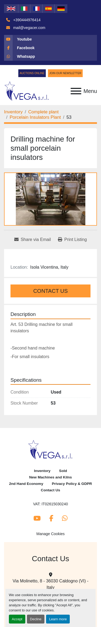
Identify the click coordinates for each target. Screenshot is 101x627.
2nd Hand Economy (26, 484)
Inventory (42, 471)
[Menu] (76, 91)
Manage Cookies (50, 534)
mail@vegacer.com (28, 28)
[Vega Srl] (50, 449)
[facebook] (50, 48)
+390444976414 (26, 20)
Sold (63, 471)
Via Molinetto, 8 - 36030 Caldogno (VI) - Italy (51, 584)
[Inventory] (13, 111)
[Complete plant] (43, 111)
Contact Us (50, 291)
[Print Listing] (72, 240)
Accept (17, 619)
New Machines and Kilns (50, 477)
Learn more (58, 619)
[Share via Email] (32, 240)
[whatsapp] (50, 56)
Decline (35, 619)
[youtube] (50, 39)
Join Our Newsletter (65, 73)
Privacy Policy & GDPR (72, 484)
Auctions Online (32, 73)
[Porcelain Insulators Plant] (35, 117)
